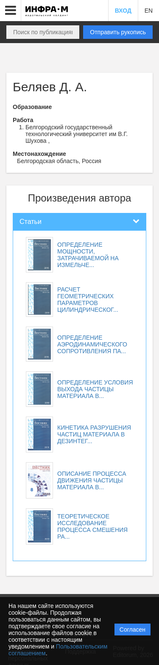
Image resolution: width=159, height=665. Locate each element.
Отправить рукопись (118, 32)
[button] (10, 10)
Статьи (31, 221)
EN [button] (149, 10)
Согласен (132, 629)
